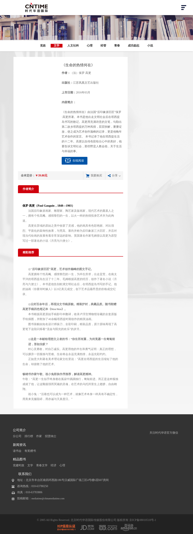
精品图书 (19, 459)
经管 (103, 45)
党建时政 (18, 465)
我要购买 (96, 175)
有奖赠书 (30, 450)
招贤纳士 (50, 436)
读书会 (17, 450)
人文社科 (73, 45)
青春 (117, 45)
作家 (39, 436)
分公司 (17, 436)
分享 (115, 175)
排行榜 (29, 436)
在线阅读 (78, 160)
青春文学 (42, 465)
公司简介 (19, 430)
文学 (56, 45)
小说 (150, 45)
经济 (53, 465)
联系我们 (24, 474)
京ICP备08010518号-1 (142, 520)
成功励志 (133, 45)
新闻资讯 (19, 444)
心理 (90, 45)
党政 (43, 45)
